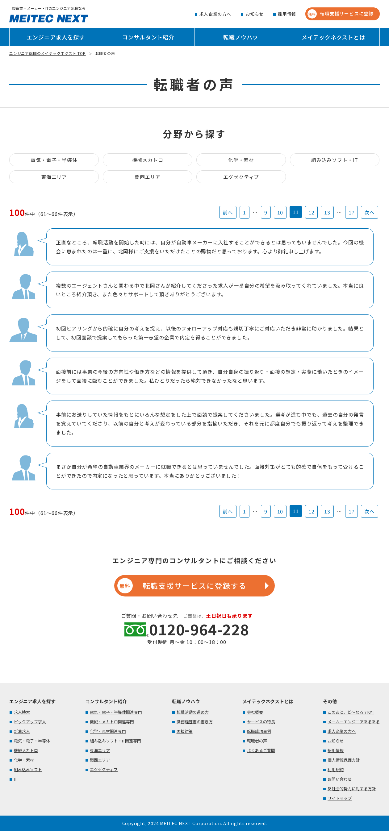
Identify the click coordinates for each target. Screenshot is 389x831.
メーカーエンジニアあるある (354, 722)
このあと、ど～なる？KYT (351, 712)
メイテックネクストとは (333, 37)
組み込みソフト (28, 769)
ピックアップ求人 (30, 722)
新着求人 (22, 731)
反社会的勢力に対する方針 (352, 789)
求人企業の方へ (215, 14)
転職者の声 (257, 741)
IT (15, 779)
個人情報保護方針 (344, 760)
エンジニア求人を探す (56, 37)
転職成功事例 (259, 731)
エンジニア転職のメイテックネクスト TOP (47, 53)
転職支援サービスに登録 (340, 14)
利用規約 (336, 769)
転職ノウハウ (240, 37)
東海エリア (54, 177)
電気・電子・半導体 (54, 160)
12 (311, 212)
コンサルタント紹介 (148, 37)
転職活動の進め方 (193, 712)
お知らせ (254, 14)
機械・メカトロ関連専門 (112, 722)
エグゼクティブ (241, 177)
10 (280, 212)
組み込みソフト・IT (334, 160)
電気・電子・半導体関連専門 (116, 712)
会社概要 (255, 712)
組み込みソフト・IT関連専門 (115, 741)
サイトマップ (340, 798)
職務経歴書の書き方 (195, 722)
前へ (228, 212)
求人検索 (22, 712)
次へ (369, 212)
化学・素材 (241, 160)
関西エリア (148, 177)
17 (352, 212)
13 (327, 212)
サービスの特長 (261, 722)
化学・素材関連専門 (108, 731)
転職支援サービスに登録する (181, 585)
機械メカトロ (147, 160)
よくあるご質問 (261, 750)
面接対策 (185, 731)
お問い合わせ (340, 779)
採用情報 (287, 14)
